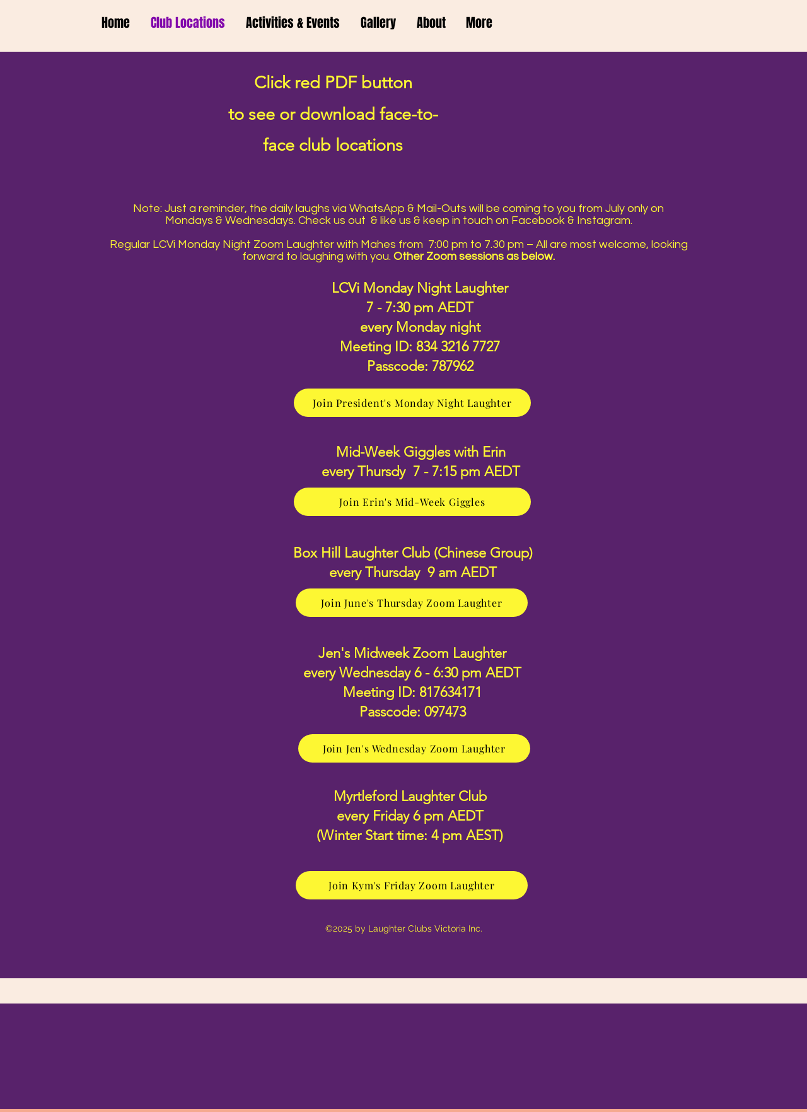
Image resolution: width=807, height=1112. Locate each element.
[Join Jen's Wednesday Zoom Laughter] (414, 748)
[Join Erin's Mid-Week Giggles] (412, 502)
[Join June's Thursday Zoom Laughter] (412, 602)
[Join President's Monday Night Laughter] (412, 403)
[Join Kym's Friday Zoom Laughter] (412, 885)
